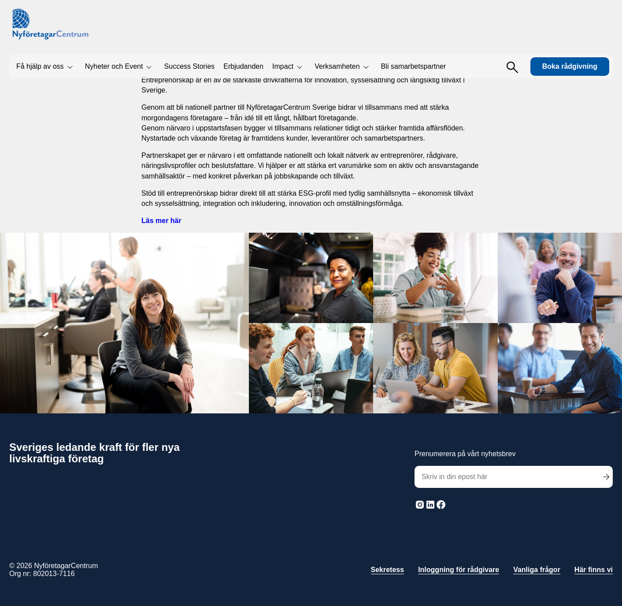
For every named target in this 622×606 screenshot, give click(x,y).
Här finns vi (593, 569)
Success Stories (189, 66)
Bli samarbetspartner (413, 66)
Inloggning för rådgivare (458, 569)
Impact (282, 66)
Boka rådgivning (569, 66)
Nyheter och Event (114, 66)
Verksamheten (337, 66)
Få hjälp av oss (40, 66)
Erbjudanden (243, 66)
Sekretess (387, 569)
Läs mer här (161, 220)
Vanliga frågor (536, 569)
